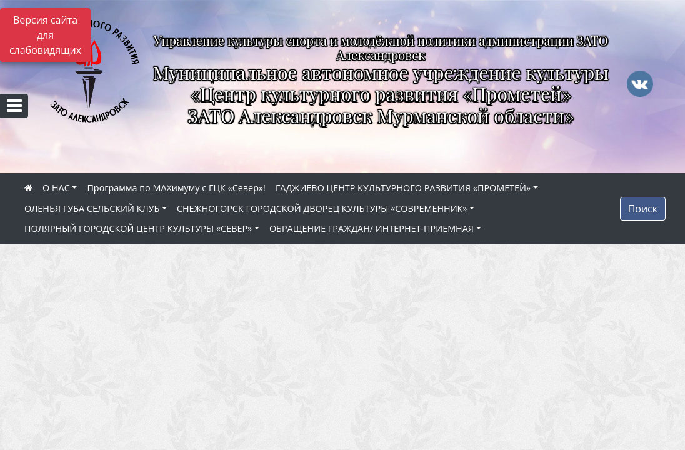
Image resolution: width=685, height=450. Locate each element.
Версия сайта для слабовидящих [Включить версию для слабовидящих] (45, 35)
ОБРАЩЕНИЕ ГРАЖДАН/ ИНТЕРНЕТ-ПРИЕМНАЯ (371, 228)
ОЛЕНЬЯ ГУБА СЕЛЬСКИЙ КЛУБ (91, 208)
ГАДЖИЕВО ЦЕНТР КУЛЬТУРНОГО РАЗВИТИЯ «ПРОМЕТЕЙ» (403, 188)
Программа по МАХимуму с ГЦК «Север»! (176, 188)
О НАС (56, 188)
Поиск (643, 209)
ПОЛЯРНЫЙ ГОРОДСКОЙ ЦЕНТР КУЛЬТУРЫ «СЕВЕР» (138, 228)
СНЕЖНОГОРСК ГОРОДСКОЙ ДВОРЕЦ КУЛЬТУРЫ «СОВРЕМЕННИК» (322, 208)
